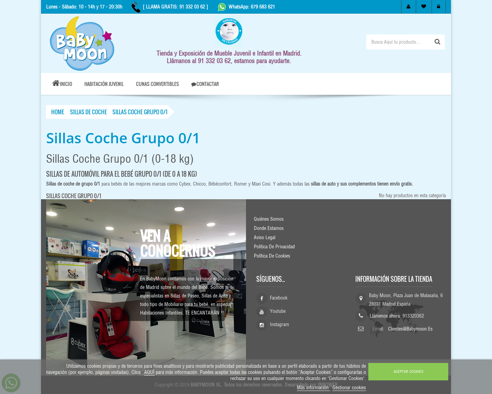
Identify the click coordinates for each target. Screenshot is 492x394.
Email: (378, 329)
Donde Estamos (269, 228)
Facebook (278, 298)
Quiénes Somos (269, 219)
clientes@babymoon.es (410, 329)
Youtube (278, 311)
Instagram (279, 324)
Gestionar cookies (349, 387)
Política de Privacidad (274, 247)
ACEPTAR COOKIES (408, 371)
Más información (313, 387)
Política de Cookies (272, 256)
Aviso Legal (264, 237)
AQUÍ (149, 372)
